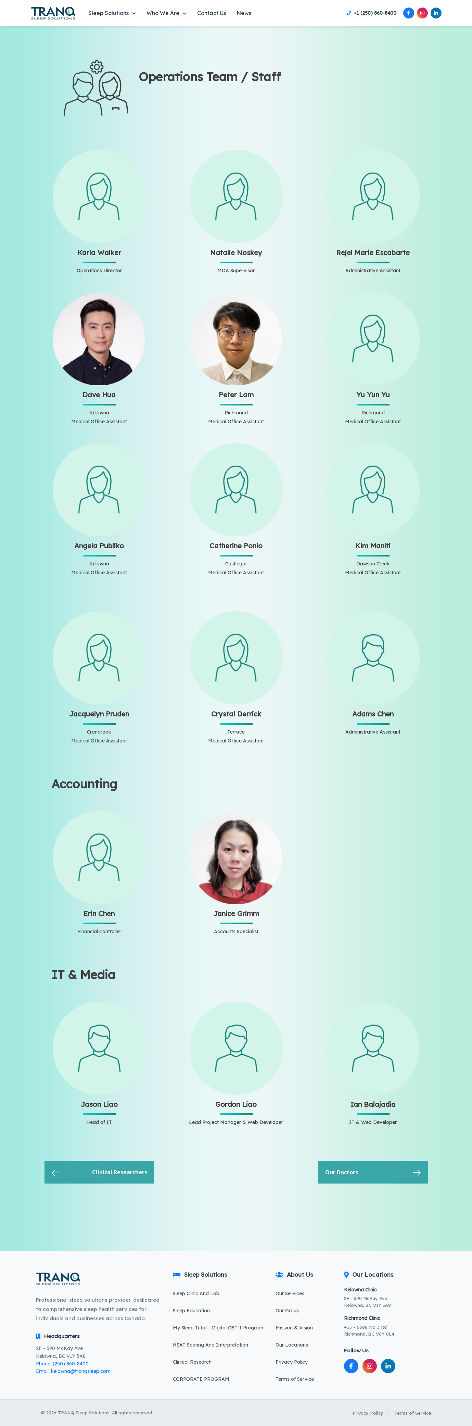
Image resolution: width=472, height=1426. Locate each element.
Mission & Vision (294, 1328)
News (244, 13)
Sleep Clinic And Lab (196, 1293)
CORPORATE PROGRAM (201, 1379)
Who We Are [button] (166, 13)
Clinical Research (192, 1362)
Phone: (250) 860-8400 (62, 1364)
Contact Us (211, 13)
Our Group (287, 1311)
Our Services (290, 1293)
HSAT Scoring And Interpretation (210, 1345)
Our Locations (292, 1345)
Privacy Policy (292, 1362)
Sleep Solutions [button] (112, 13)
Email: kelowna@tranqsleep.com (73, 1371)
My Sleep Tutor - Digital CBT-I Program (218, 1328)
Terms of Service (295, 1379)
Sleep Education (191, 1311)
